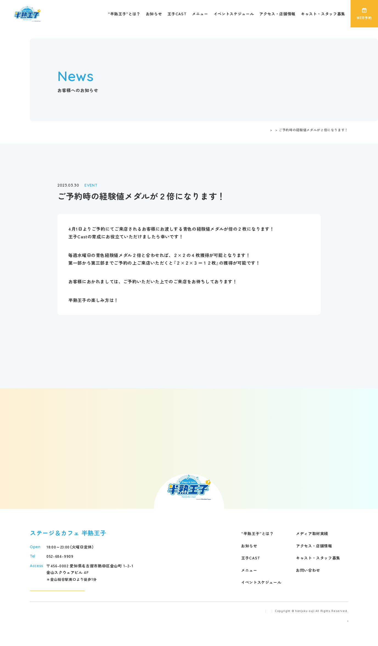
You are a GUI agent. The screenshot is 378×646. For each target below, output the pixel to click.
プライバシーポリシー (253, 625)
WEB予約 (364, 14)
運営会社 (219, 625)
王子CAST (177, 13)
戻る (188, 329)
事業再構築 (339, 635)
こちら (121, 300)
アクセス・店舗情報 (277, 13)
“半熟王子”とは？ (124, 13)
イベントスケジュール (234, 13)
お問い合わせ (308, 570)
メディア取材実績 (312, 533)
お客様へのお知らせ (258, 129)
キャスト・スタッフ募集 (323, 13)
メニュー (200, 13)
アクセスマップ (57, 596)
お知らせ (154, 13)
